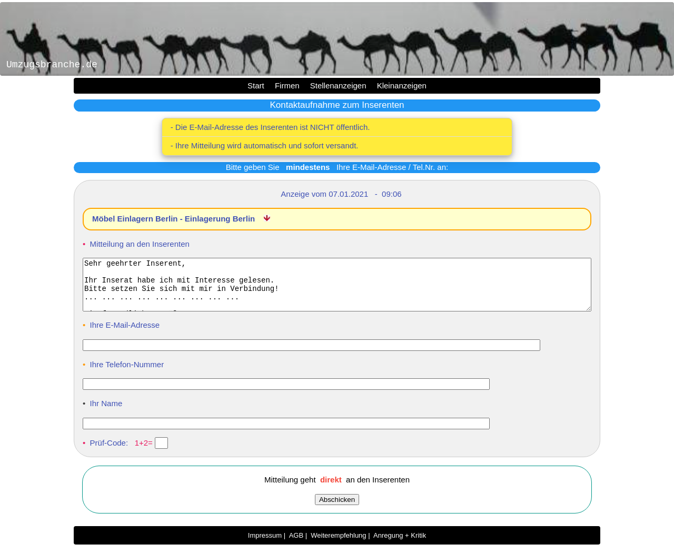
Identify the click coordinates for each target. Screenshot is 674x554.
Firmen (287, 85)
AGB (296, 545)
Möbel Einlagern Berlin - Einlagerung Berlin (174, 218)
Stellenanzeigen (338, 85)
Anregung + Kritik (399, 545)
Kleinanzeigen (402, 85)
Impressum (265, 545)
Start (255, 85)
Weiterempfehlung (338, 545)
